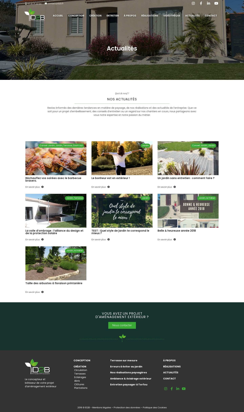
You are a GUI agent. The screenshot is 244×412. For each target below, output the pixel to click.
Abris (77, 380)
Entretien (113, 15)
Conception (76, 15)
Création (95, 15)
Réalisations (149, 15)
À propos (130, 15)
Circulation (80, 370)
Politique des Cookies (155, 407)
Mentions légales (101, 407)
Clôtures (79, 384)
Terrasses (80, 373)
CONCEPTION (82, 360)
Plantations (80, 388)
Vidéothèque (171, 15)
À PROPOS (169, 360)
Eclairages (80, 377)
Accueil (58, 15)
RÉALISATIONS (172, 366)
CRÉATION (80, 366)
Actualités (192, 15)
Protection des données (127, 407)
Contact (211, 15)
